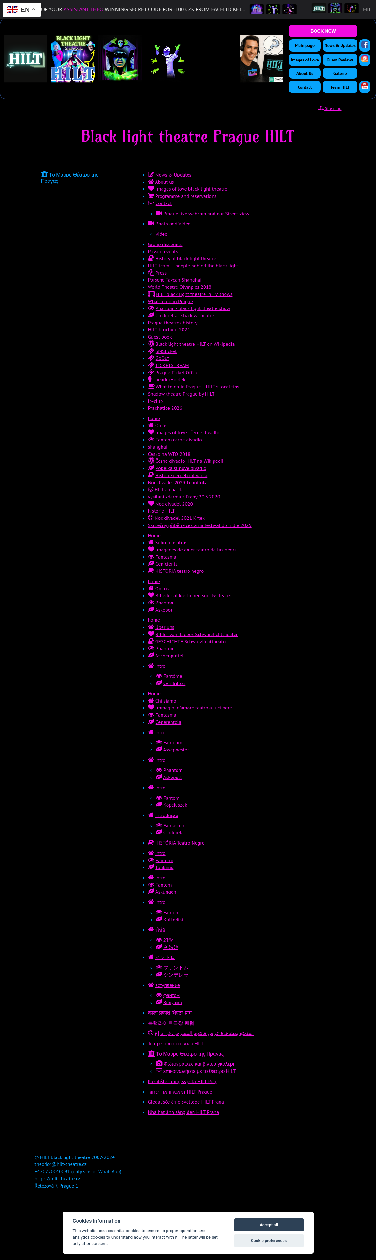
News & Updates (340, 45)
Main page (305, 45)
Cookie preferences (269, 1240)
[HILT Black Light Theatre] (327, 9)
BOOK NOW (323, 31)
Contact (305, 87)
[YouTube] (364, 85)
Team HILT (340, 87)
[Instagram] (364, 58)
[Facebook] (364, 44)
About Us (304, 73)
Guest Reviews (339, 60)
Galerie (340, 73)
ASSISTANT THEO (92, 9)
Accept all (269, 1224)
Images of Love (305, 60)
